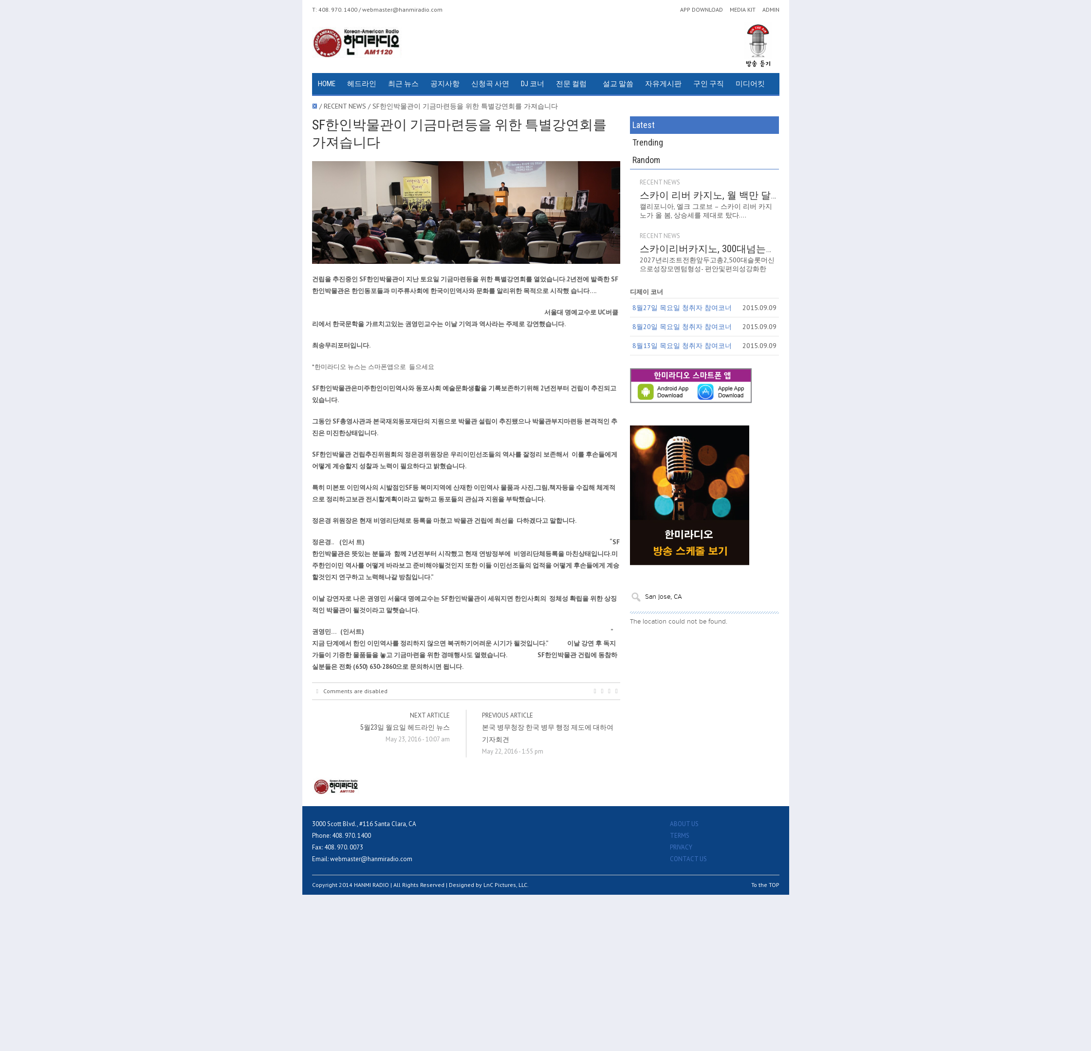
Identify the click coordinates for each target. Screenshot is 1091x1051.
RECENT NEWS (660, 182)
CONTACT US (688, 859)
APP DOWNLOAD (701, 10)
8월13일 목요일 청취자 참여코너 (682, 345)
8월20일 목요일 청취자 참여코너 (682, 326)
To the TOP (765, 884)
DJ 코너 (532, 83)
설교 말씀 (618, 83)
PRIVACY (681, 847)
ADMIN (770, 10)
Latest (643, 125)
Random (646, 160)
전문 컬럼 (571, 83)
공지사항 (445, 83)
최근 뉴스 (403, 83)
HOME (326, 83)
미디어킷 (750, 83)
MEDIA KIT (743, 10)
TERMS (679, 835)
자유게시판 (663, 83)
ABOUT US (684, 824)
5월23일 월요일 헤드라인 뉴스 (405, 727)
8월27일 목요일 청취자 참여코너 (682, 307)
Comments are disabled (352, 691)
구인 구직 (708, 83)
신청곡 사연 (490, 83)
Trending (647, 142)
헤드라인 (361, 83)
